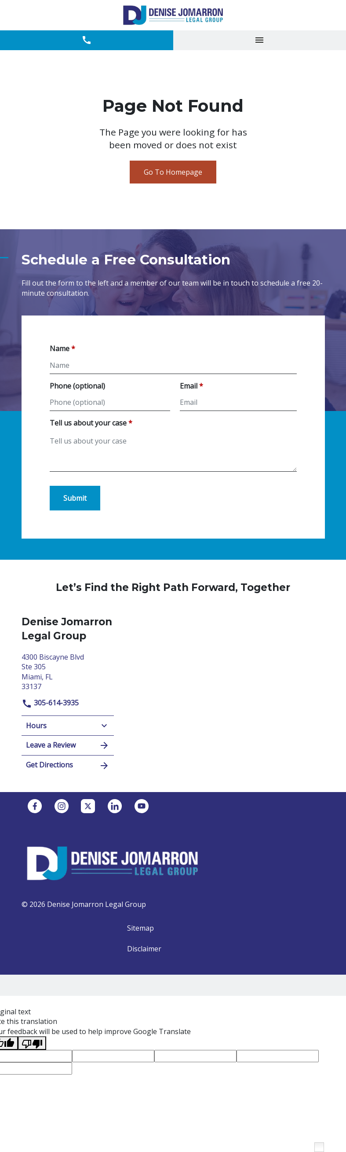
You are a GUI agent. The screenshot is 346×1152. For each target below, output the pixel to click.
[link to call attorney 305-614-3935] (86, 40)
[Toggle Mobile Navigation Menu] (259, 40)
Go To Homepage (173, 172)
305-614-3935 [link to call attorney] (50, 703)
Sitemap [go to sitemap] (140, 928)
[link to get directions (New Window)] (68, 670)
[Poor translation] (32, 1043)
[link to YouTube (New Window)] (142, 806)
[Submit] (75, 498)
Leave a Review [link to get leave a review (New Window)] (67, 745)
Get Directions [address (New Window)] (67, 765)
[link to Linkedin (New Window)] (115, 806)
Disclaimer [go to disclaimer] (144, 949)
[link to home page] (172, 15)
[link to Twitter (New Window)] (88, 806)
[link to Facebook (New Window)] (35, 806)
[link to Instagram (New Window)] (62, 806)
